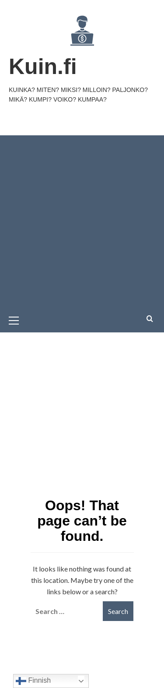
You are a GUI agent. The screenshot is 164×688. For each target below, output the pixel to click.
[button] (17, 319)
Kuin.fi (43, 66)
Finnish (33, 681)
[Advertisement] (82, 222)
